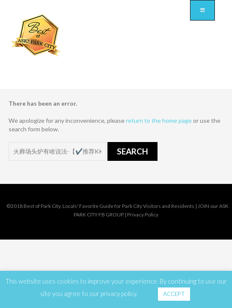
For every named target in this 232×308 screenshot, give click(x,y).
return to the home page (159, 120)
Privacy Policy (142, 214)
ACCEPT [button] (174, 293)
